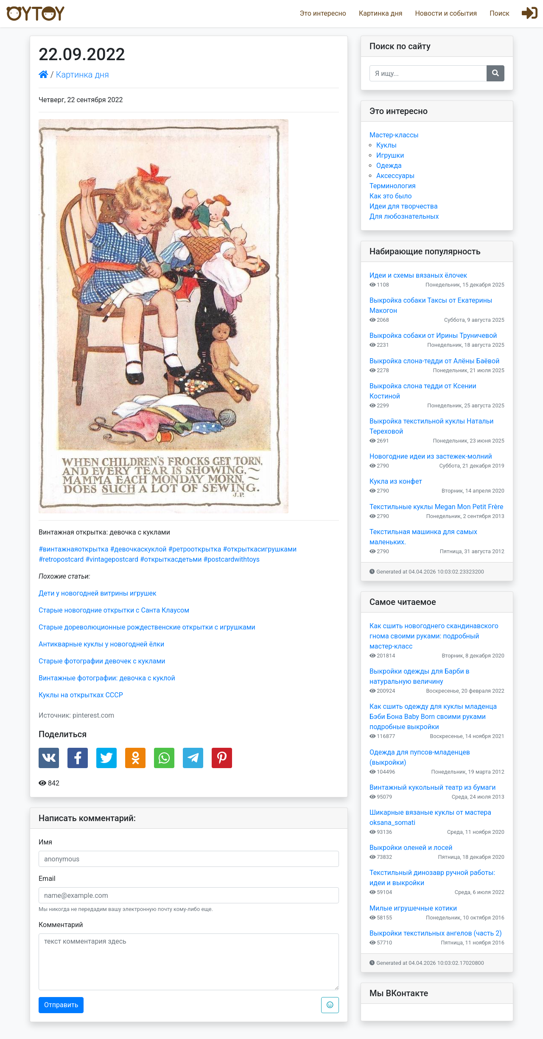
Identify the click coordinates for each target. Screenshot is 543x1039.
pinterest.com (93, 715)
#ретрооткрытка (194, 549)
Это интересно (322, 13)
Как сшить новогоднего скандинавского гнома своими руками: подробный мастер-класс (433, 636)
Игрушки (390, 155)
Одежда (389, 166)
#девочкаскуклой (138, 549)
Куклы (386, 145)
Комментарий (61, 925)
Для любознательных (404, 216)
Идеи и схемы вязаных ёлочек (418, 275)
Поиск (499, 13)
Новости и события (446, 13)
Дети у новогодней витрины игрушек (98, 593)
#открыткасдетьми (171, 559)
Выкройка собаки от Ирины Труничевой (433, 335)
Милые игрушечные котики (413, 908)
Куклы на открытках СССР (81, 695)
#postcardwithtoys (231, 559)
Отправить (61, 1005)
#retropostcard (61, 559)
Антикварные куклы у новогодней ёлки (101, 644)
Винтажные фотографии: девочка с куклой (107, 678)
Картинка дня (380, 13)
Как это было (390, 196)
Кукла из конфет (395, 481)
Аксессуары (395, 176)
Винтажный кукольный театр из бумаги (432, 787)
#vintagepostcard (111, 559)
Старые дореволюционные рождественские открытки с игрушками (147, 627)
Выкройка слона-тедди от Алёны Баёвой (434, 361)
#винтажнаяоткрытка (73, 549)
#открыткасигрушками (260, 549)
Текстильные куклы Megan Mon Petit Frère (436, 507)
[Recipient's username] (428, 73)
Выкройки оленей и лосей (411, 848)
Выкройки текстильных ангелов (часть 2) (435, 933)
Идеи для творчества (403, 206)
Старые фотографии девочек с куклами (102, 661)
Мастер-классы (394, 135)
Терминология (392, 186)
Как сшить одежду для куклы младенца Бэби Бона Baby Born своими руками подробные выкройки (433, 716)
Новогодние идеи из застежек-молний (430, 456)
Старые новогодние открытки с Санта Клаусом (114, 610)
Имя (45, 842)
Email (47, 879)
